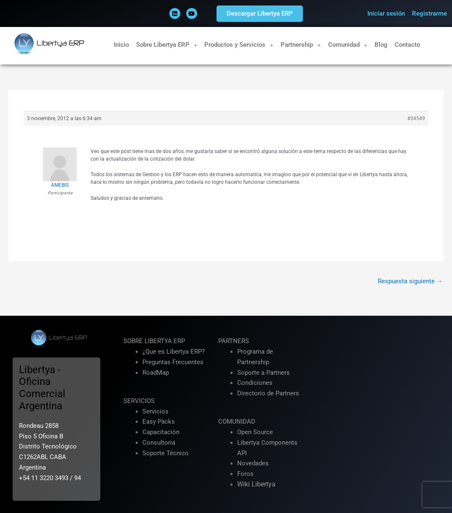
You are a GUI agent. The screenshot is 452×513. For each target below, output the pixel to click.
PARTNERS (233, 341)
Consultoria (158, 442)
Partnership (301, 45)
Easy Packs (158, 421)
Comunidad (348, 45)
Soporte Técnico (165, 453)
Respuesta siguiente (410, 281)
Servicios (155, 411)
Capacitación (160, 432)
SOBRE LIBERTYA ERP (154, 341)
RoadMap (155, 372)
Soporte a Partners (263, 372)
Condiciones (255, 383)
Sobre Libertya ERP (167, 45)
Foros (245, 474)
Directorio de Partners (268, 393)
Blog (381, 44)
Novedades (253, 463)
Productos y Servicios (238, 45)
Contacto (407, 44)
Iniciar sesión (386, 13)
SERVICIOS (139, 401)
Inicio (121, 44)
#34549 (416, 118)
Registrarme (429, 13)
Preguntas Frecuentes (172, 362)
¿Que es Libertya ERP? (173, 351)
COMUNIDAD (236, 421)
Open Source (255, 432)
